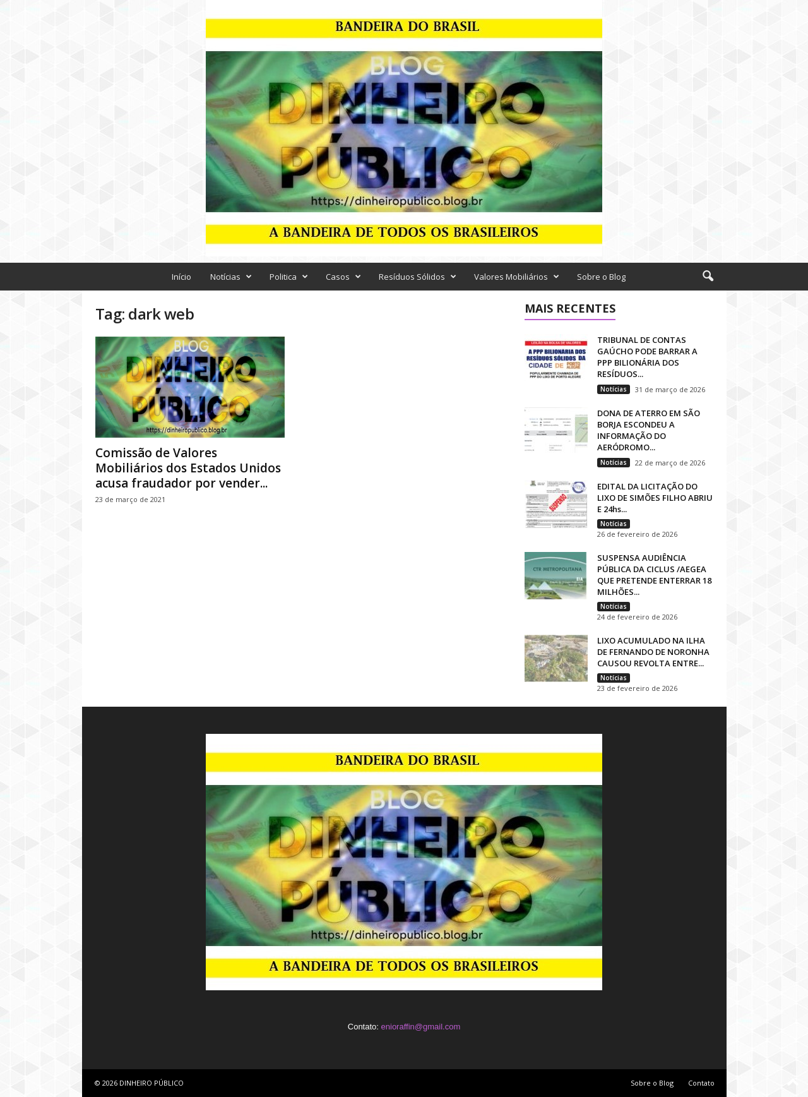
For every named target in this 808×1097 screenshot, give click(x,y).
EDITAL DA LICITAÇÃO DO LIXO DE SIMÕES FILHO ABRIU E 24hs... (655, 498)
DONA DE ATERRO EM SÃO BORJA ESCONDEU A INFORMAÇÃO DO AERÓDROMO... (648, 430)
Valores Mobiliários (516, 277)
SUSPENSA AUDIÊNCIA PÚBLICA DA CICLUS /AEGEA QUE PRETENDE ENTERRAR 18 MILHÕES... (654, 574)
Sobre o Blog (601, 276)
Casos (343, 277)
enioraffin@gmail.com (421, 1026)
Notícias (231, 277)
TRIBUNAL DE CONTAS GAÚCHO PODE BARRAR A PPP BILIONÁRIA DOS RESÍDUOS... (647, 357)
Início (181, 276)
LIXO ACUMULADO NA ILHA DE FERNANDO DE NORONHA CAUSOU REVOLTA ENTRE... (653, 652)
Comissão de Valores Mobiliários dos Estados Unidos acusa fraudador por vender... (188, 468)
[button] (708, 277)
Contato (701, 1083)
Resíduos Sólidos (417, 277)
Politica (289, 277)
